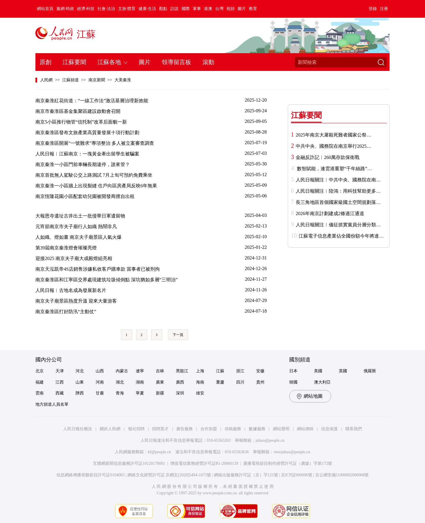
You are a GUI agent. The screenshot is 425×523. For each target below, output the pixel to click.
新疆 (160, 393)
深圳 (180, 393)
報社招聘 (136, 429)
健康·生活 (147, 9)
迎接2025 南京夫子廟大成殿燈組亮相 (73, 258)
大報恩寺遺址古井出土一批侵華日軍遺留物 (80, 215)
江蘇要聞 (74, 62)
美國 (318, 371)
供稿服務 (233, 429)
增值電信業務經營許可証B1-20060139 (204, 463)
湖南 (140, 382)
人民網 (46, 80)
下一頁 (178, 335)
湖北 (120, 382)
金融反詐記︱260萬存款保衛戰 (327, 157)
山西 (100, 371)
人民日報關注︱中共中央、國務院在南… (338, 179)
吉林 (160, 371)
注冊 (384, 9)
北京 (39, 371)
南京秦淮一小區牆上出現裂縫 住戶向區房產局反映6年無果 (96, 185)
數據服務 (257, 429)
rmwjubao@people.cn (292, 452)
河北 (80, 371)
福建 (39, 382)
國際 (186, 9)
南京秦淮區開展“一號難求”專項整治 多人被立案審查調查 (94, 143)
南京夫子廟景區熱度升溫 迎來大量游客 (76, 300)
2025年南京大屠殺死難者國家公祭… (333, 134)
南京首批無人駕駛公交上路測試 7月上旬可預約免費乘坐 (93, 175)
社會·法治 (106, 9)
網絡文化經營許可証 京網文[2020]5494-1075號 (169, 475)
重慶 (220, 382)
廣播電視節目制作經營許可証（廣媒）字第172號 (287, 463)
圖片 (242, 9)
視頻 (230, 9)
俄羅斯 (370, 371)
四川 (240, 382)
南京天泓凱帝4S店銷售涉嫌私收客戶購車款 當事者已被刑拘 (97, 269)
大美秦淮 (123, 80)
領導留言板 (176, 62)
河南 (100, 382)
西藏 (59, 393)
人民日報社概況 (77, 429)
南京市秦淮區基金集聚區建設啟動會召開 (77, 111)
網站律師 (305, 429)
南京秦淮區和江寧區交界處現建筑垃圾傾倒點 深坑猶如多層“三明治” (106, 279)
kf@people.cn (159, 452)
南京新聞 (97, 80)
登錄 (373, 9)
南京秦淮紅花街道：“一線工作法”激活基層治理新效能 (91, 100)
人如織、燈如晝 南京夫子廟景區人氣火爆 (78, 237)
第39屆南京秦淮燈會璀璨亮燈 (66, 247)
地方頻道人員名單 (51, 404)
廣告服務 (184, 429)
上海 (200, 371)
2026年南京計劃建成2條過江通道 (330, 213)
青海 (120, 393)
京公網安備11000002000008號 (342, 475)
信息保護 (329, 429)
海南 (200, 382)
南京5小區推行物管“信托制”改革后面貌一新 (81, 121)
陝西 (80, 393)
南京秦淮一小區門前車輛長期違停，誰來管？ (82, 164)
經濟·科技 (86, 9)
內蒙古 (122, 371)
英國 (343, 371)
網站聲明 (281, 429)
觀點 (163, 9)
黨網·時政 (65, 9)
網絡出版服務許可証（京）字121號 (246, 475)
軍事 (197, 9)
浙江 (240, 371)
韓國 (293, 382)
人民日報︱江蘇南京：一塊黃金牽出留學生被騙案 (87, 153)
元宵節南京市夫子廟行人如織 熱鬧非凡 (76, 226)
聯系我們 (353, 429)
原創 (45, 62)
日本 (293, 371)
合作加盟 (208, 429)
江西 (59, 382)
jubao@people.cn (270, 440)
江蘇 (86, 34)
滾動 (208, 62)
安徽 (260, 371)
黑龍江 (182, 371)
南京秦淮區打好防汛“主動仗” (65, 311)
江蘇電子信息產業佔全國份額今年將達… (341, 235)
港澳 (208, 9)
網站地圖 (313, 396)
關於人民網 (110, 429)
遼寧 (140, 371)
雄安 (200, 393)
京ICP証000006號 (296, 475)
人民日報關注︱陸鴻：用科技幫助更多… (338, 191)
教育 (253, 9)
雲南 (39, 393)
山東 (80, 382)
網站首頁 (45, 9)
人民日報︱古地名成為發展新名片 (70, 290)
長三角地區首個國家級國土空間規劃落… (338, 202)
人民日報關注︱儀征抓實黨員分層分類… (338, 224)
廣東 (160, 382)
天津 (59, 371)
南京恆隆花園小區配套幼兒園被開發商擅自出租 (85, 196)
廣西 (180, 382)
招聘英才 (160, 429)
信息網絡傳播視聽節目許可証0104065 (90, 475)
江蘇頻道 (70, 80)
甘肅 (100, 393)
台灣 (219, 9)
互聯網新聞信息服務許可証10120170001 (129, 463)
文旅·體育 (127, 9)
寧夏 (140, 393)
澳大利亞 (322, 382)
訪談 (174, 9)
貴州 (260, 382)
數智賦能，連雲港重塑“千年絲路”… (334, 168)
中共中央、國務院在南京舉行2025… (333, 146)
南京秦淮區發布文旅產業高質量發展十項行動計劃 (87, 132)
